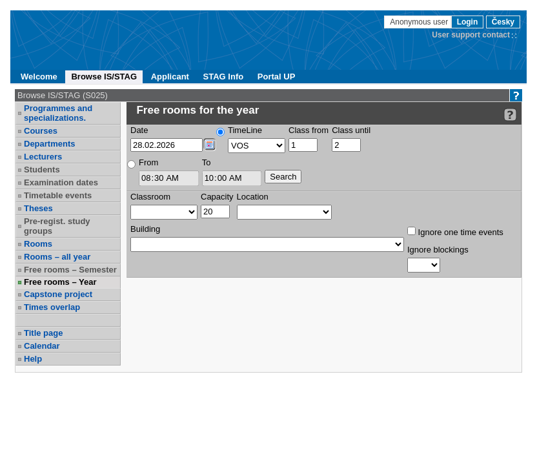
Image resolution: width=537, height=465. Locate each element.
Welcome (39, 76)
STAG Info (223, 76)
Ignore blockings (438, 249)
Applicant (170, 76)
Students (42, 169)
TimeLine (245, 130)
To (206, 162)
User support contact (471, 34)
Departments (49, 144)
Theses (38, 208)
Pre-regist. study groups (57, 226)
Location (252, 197)
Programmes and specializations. (58, 113)
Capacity (217, 197)
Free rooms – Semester (70, 269)
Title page (43, 333)
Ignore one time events (455, 232)
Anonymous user (420, 21)
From (148, 162)
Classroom (150, 197)
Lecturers (43, 156)
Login (467, 21)
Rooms (38, 244)
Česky (503, 21)
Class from (309, 130)
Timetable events (58, 195)
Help (33, 359)
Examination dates (61, 182)
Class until (351, 130)
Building (145, 229)
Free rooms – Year (60, 282)
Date (139, 130)
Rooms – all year (57, 257)
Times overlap (52, 307)
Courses (40, 131)
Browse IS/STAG (104, 76)
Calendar (42, 346)
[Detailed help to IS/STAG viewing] (510, 114)
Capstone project (58, 294)
